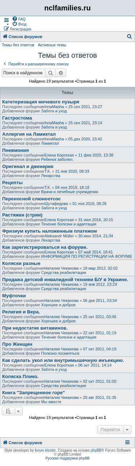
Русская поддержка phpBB (67, 458)
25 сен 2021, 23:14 (85, 123)
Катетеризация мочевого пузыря (40, 101)
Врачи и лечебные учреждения (69, 192)
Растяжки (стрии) (22, 215)
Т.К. (47, 171)
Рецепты (12, 182)
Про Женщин (17, 344)
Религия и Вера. (21, 311)
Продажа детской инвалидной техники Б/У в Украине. (65, 279)
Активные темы (52, 45)
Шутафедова (56, 203)
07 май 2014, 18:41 (95, 252)
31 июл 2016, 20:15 (95, 220)
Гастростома (17, 118)
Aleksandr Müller (59, 236)
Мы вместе (51, 402)
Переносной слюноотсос (31, 198)
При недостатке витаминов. (35, 328)
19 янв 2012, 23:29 (100, 284)
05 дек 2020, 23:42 (85, 139)
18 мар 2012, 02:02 (100, 268)
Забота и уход (54, 111)
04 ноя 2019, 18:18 (72, 187)
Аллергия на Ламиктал (29, 134)
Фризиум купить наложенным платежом (49, 231)
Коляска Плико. (20, 376)
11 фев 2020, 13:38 (95, 155)
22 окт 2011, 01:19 (99, 333)
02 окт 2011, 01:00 (99, 381)
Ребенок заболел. (57, 159)
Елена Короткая (59, 155)
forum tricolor (45, 450)
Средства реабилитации (63, 272)
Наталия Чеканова (61, 268)
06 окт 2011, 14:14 (95, 365)
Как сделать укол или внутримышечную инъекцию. (63, 360)
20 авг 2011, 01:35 (99, 397)
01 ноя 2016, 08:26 (89, 203)
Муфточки (14, 295)
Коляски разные (21, 263)
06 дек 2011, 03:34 (100, 300)
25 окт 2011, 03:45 (99, 316)
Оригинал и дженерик (27, 166)
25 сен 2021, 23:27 (85, 106)
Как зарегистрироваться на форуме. (44, 247)
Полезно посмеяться (60, 353)
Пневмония (15, 150)
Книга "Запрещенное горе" (33, 392)
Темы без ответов (18, 45)
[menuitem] (19, 18)
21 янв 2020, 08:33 (72, 171)
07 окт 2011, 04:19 (99, 349)
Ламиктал (50, 143)
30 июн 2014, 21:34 (95, 236)
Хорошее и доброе (58, 305)
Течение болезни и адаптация (68, 224)
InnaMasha (54, 106)
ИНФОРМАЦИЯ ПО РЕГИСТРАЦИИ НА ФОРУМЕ (86, 256)
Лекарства (50, 175)
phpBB (96, 450)
